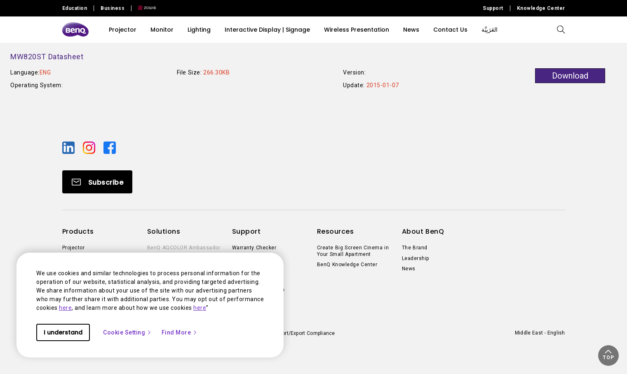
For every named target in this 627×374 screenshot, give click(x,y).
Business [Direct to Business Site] (112, 8)
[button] (608, 355)
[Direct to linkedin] (69, 147)
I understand (63, 332)
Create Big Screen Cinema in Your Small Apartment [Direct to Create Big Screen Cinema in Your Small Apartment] (353, 251)
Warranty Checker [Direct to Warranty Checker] (254, 248)
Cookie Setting (127, 332)
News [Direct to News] (409, 269)
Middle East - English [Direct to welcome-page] (540, 333)
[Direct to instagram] (90, 147)
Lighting (199, 30)
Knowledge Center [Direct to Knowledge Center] (541, 8)
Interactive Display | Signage (267, 30)
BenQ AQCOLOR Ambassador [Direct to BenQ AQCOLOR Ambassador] (184, 248)
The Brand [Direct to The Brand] (414, 248)
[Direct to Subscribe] (97, 181)
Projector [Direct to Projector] (73, 248)
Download (570, 76)
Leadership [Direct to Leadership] (415, 258)
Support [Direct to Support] (493, 8)
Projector (122, 30)
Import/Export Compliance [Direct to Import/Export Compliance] (304, 333)
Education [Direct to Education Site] (74, 8)
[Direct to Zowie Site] (144, 8)
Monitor (162, 30)
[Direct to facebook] (109, 147)
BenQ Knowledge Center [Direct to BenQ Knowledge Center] (347, 264)
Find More (180, 332)
